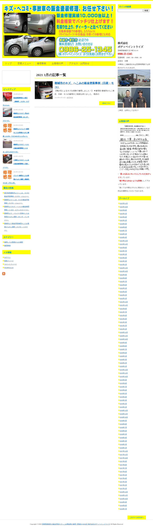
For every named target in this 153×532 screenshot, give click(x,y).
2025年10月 (124, 207)
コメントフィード (10, 264)
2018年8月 (123, 424)
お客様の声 (57, 63)
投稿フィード (9, 261)
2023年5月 (123, 254)
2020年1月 (123, 366)
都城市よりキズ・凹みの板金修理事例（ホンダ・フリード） (16, 117)
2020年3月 (123, 359)
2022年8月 (123, 278)
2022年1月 (123, 298)
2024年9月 (123, 224)
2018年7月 (123, 427)
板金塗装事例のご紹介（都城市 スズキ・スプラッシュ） (16, 101)
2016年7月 (123, 509)
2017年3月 (123, 482)
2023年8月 (123, 247)
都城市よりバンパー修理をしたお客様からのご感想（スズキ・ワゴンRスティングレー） (16, 132)
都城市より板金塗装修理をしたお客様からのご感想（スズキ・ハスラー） (16, 227)
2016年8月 (123, 505)
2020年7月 (123, 349)
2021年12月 (124, 302)
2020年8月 (123, 346)
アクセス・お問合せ (79, 63)
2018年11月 (124, 414)
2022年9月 (123, 274)
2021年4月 (123, 319)
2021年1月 (123, 329)
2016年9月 (123, 502)
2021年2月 (123, 325)
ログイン (7, 257)
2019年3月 (123, 400)
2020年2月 (123, 363)
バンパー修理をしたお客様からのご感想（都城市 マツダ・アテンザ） (16, 179)
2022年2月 (123, 295)
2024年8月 (123, 227)
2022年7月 (123, 281)
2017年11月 (124, 454)
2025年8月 (123, 210)
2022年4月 (123, 291)
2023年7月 (123, 251)
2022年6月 (123, 285)
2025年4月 (123, 217)
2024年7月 (123, 230)
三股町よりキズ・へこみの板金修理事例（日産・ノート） (16, 163)
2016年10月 (124, 498)
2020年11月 (124, 336)
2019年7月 (123, 386)
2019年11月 (124, 373)
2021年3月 (123, 322)
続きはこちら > (107, 103)
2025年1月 (123, 220)
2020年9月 (123, 342)
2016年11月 (124, 495)
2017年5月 (123, 475)
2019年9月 (123, 380)
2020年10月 (124, 339)
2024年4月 (123, 237)
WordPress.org (9, 267)
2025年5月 (123, 213)
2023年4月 (123, 258)
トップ (8, 63)
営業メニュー (24, 63)
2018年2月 (123, 444)
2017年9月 (123, 461)
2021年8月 (123, 308)
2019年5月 (123, 393)
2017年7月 (123, 468)
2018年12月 (124, 410)
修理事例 (41, 63)
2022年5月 (123, 288)
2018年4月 (123, 437)
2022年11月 (124, 268)
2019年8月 (123, 383)
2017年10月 (124, 458)
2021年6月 (123, 315)
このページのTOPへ (137, 517)
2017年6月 (123, 471)
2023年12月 (124, 241)
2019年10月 (124, 376)
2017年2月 (123, 485)
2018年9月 (123, 420)
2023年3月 (123, 261)
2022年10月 (124, 271)
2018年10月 (124, 417)
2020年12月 (124, 332)
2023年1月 (123, 264)
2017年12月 (124, 451)
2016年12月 (124, 492)
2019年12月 (124, 370)
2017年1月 (123, 488)
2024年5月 (123, 234)
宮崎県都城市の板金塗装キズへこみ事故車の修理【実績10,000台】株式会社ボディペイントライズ (76, 524)
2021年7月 (123, 312)
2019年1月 (123, 407)
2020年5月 (123, 356)
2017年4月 (123, 478)
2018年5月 (123, 434)
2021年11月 (124, 305)
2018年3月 (123, 441)
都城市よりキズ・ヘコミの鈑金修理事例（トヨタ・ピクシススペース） (16, 148)
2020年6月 (123, 353)
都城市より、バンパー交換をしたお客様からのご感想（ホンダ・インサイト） (16, 216)
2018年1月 (123, 448)
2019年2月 (123, 403)
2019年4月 (123, 397)
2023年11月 (124, 244)
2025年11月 (124, 203)
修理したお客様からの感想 (13, 242)
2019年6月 (123, 390)
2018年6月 (123, 431)
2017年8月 (123, 465)
